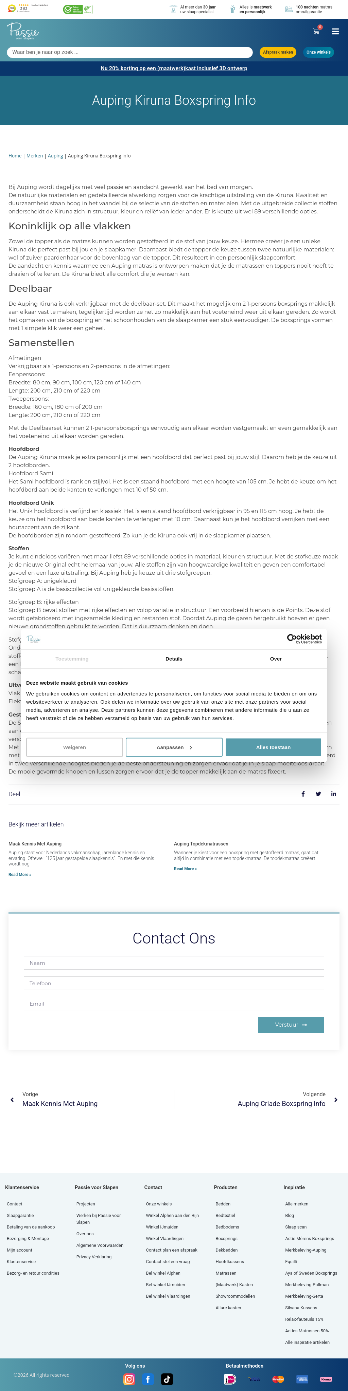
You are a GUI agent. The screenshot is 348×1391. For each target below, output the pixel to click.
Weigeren (74, 747)
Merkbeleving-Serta (304, 1296)
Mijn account (19, 1250)
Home (14, 155)
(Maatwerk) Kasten (234, 1284)
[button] (335, 31)
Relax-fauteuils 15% (304, 1319)
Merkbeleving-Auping (305, 1250)
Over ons (85, 1233)
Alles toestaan (273, 747)
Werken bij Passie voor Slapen (98, 1219)
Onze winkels (159, 1203)
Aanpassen (174, 747)
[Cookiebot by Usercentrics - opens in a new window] (292, 639)
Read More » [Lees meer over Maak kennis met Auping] (19, 874)
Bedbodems (227, 1227)
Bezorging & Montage (28, 1238)
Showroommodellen (235, 1296)
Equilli (291, 1261)
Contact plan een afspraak (171, 1250)
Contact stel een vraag (168, 1261)
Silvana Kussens (301, 1307)
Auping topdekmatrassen (201, 843)
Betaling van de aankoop (31, 1227)
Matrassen (225, 1273)
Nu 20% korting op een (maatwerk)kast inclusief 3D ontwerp (174, 68)
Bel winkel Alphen (163, 1273)
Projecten (85, 1203)
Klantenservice (21, 1261)
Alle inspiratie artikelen (307, 1342)
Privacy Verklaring (93, 1256)
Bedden (222, 1203)
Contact (14, 1203)
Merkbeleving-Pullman (307, 1284)
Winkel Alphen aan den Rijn (172, 1215)
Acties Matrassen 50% (307, 1330)
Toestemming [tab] (72, 659)
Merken (35, 155)
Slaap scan (296, 1227)
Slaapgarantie (20, 1215)
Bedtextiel (225, 1215)
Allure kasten (228, 1307)
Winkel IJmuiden (162, 1227)
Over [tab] (276, 659)
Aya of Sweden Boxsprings (311, 1273)
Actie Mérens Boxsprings (309, 1238)
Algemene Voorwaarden (99, 1245)
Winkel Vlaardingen (165, 1238)
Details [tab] (174, 659)
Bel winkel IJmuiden (165, 1284)
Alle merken (296, 1203)
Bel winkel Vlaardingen (168, 1296)
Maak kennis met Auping (35, 843)
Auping (55, 155)
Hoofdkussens (229, 1261)
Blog (289, 1215)
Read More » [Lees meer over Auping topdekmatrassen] (185, 868)
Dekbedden (226, 1250)
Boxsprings (226, 1238)
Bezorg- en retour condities (33, 1273)
